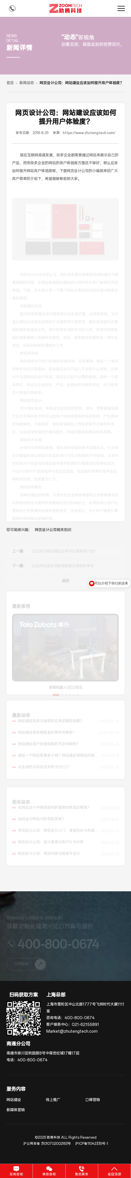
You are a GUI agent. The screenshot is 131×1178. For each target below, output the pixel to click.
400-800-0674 (80, 1018)
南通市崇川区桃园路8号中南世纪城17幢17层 (42, 1053)
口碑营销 (92, 1100)
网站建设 (13, 1100)
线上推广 (53, 1100)
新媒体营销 (15, 1110)
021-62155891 (85, 1024)
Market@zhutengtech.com (72, 1031)
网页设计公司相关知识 (53, 530)
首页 (10, 83)
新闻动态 (26, 83)
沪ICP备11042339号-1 (91, 1144)
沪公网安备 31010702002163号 (47, 1144)
